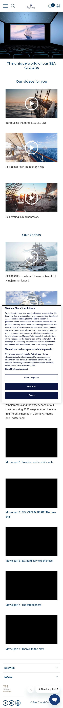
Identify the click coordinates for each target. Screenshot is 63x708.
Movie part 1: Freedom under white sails (29, 462)
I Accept (31, 395)
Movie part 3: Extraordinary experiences (29, 560)
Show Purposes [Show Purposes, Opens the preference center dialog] (31, 377)
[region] (31, 354)
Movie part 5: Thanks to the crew (25, 649)
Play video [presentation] (31, 103)
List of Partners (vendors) (16, 369)
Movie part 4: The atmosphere (23, 604)
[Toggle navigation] (5, 6)
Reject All (31, 386)
